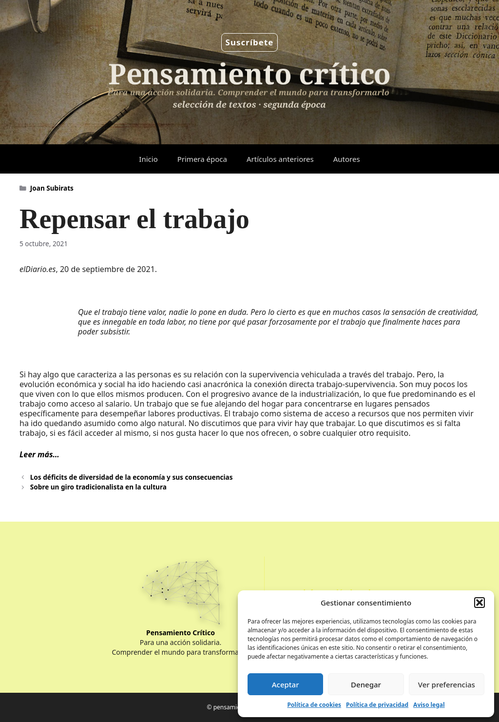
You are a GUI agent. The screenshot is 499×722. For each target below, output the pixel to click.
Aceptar (285, 684)
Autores (346, 159)
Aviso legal (428, 705)
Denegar (366, 684)
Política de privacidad (377, 705)
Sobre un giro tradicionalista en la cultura (98, 486)
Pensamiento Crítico (180, 632)
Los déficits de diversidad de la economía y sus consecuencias (131, 477)
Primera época (202, 159)
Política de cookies (314, 705)
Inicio (148, 159)
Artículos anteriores (280, 159)
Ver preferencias (446, 684)
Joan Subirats (52, 188)
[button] (479, 602)
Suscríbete (250, 42)
